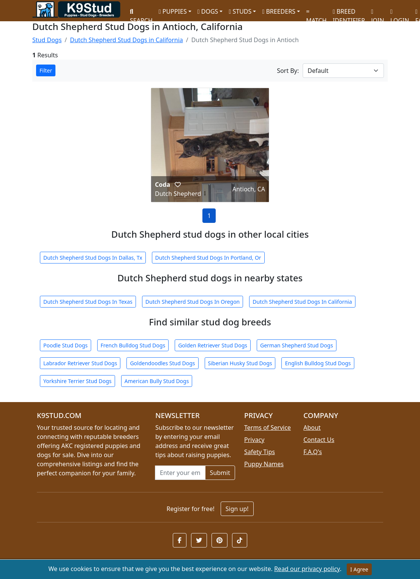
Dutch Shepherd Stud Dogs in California (126, 40)
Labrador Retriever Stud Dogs (80, 363)
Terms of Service (267, 427)
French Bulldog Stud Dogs (133, 345)
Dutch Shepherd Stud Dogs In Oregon (192, 301)
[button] (178, 184)
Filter (45, 70)
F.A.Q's (312, 452)
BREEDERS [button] (278, 11)
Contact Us (318, 439)
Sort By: (288, 70)
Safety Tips (259, 452)
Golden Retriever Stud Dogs (212, 345)
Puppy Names (264, 464)
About (312, 427)
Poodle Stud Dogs (65, 345)
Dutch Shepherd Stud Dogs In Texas (88, 301)
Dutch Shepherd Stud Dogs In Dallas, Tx (92, 257)
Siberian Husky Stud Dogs (240, 363)
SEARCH (141, 13)
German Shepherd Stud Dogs (296, 345)
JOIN (377, 13)
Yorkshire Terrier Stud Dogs (77, 381)
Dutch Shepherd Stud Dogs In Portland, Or (208, 257)
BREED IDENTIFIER (349, 12)
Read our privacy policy (307, 569)
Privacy (254, 439)
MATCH (316, 13)
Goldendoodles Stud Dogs (162, 363)
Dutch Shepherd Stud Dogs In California (302, 301)
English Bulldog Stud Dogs (318, 363)
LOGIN (399, 13)
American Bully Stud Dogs (157, 381)
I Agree (359, 569)
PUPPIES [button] (173, 11)
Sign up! (237, 509)
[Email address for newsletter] (180, 472)
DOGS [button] (207, 11)
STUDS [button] (240, 11)
